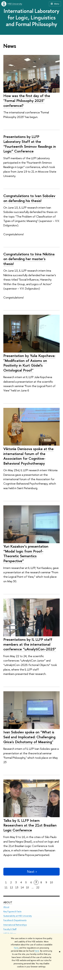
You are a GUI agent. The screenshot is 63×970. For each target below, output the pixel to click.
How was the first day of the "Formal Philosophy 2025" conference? (26, 100)
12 (11, 887)
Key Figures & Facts (12, 911)
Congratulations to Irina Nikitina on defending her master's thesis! (29, 259)
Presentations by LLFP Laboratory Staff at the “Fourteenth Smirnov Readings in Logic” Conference (29, 144)
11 (6, 887)
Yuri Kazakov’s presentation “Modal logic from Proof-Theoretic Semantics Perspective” (25, 553)
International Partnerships (15, 924)
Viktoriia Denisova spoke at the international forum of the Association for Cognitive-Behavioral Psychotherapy (28, 456)
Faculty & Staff (9, 929)
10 (51, 882)
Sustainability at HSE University (17, 915)
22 (37, 887)
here (16, 948)
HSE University (15, 3)
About (7, 902)
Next (31, 871)
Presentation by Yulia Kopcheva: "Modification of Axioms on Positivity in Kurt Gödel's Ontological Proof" (29, 363)
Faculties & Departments (14, 920)
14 (22, 887)
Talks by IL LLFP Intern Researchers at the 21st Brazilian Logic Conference (30, 825)
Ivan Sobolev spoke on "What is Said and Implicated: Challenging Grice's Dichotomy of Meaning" (29, 736)
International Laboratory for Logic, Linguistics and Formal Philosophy (31, 17)
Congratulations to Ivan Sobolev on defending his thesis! (29, 198)
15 (27, 887)
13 (16, 887)
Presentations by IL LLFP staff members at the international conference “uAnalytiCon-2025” (29, 644)
